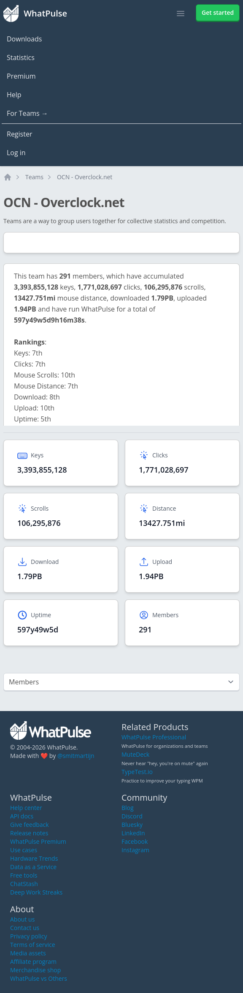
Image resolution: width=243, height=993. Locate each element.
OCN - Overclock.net (84, 177)
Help (14, 94)
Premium (21, 76)
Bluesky (132, 825)
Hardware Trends (34, 858)
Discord (132, 816)
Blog (128, 808)
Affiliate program (33, 961)
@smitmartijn (75, 756)
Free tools (23, 875)
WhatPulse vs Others (38, 978)
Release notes (29, 833)
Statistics (21, 57)
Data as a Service (33, 867)
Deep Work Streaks (36, 892)
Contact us (24, 928)
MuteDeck (135, 754)
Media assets (28, 953)
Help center (26, 808)
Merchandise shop (35, 970)
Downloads (24, 39)
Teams (34, 177)
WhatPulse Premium (38, 841)
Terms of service (32, 945)
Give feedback (29, 825)
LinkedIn (133, 833)
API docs (21, 816)
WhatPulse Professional (154, 737)
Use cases (23, 850)
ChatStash (24, 884)
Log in (16, 152)
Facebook (135, 841)
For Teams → (27, 113)
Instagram (135, 850)
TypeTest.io (137, 772)
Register (19, 134)
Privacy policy (28, 936)
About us (22, 919)
